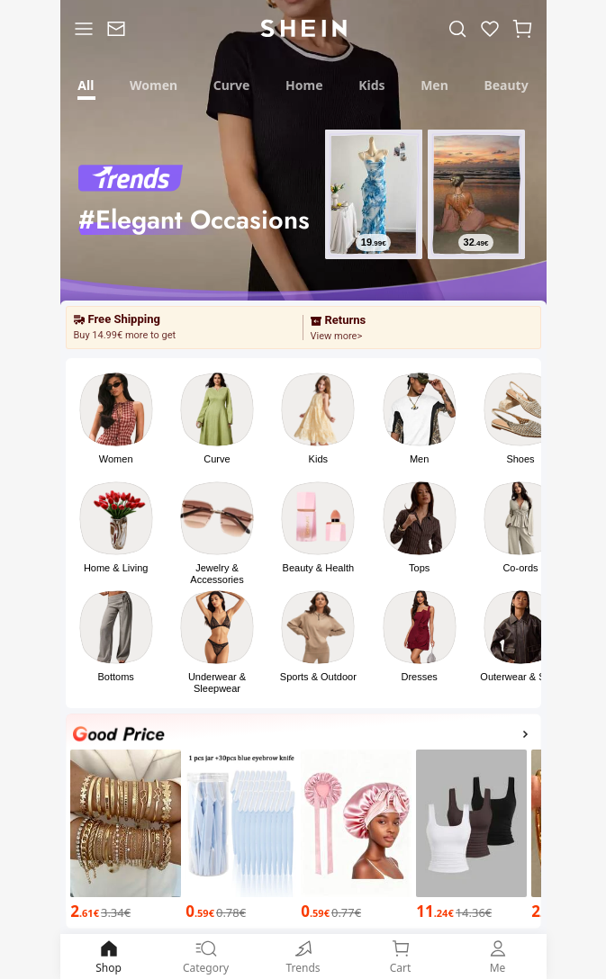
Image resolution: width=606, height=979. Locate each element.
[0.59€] (240, 912)
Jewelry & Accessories (216, 573)
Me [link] (498, 956)
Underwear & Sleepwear (217, 682)
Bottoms (115, 676)
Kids (318, 459)
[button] (522, 28)
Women (116, 459)
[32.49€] (475, 241)
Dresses (419, 676)
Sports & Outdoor (318, 676)
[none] (119, 733)
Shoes (520, 459)
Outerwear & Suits (520, 676)
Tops (419, 567)
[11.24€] (471, 912)
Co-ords (520, 567)
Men (419, 459)
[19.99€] (372, 241)
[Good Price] (303, 736)
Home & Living (116, 567)
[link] (116, 28)
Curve (217, 459)
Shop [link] (109, 956)
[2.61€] (125, 912)
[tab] (86, 83)
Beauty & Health (319, 567)
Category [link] (206, 956)
